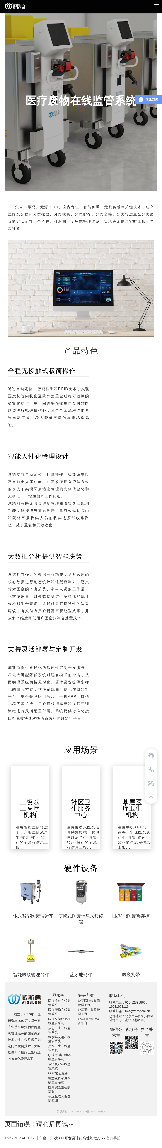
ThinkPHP (13, 1138)
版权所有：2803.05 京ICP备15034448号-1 (81, 1111)
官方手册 (113, 1138)
